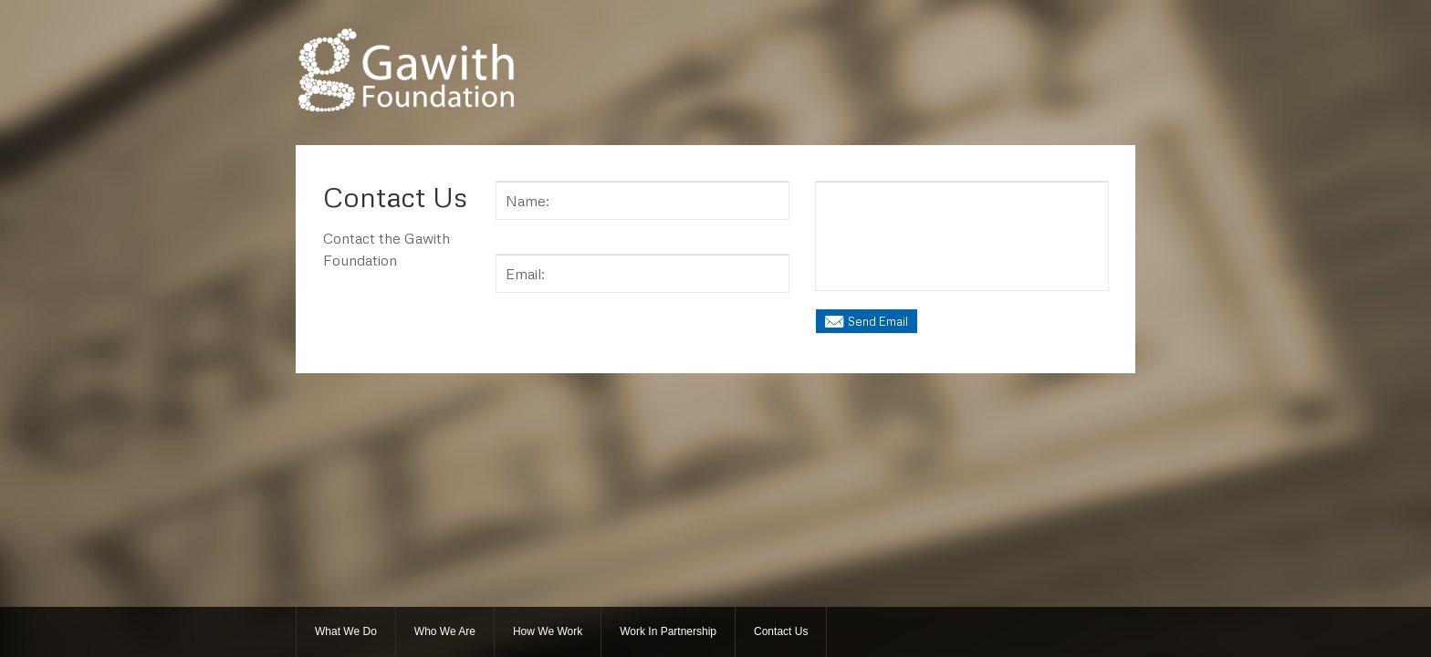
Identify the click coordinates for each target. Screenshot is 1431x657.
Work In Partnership (668, 631)
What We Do (346, 631)
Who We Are (444, 631)
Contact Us (781, 631)
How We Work (547, 631)
